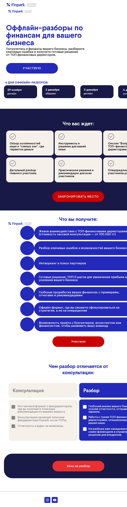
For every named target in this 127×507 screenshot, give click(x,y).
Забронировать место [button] (78, 196)
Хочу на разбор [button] (78, 466)
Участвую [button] (32, 68)
